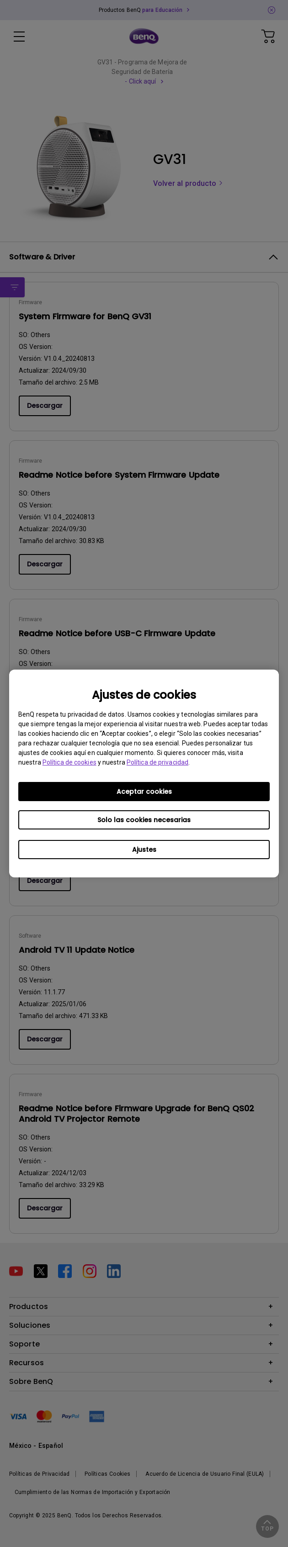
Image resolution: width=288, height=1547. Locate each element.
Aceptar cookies (144, 791)
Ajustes (144, 849)
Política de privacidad (157, 762)
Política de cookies (69, 762)
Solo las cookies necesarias (144, 819)
